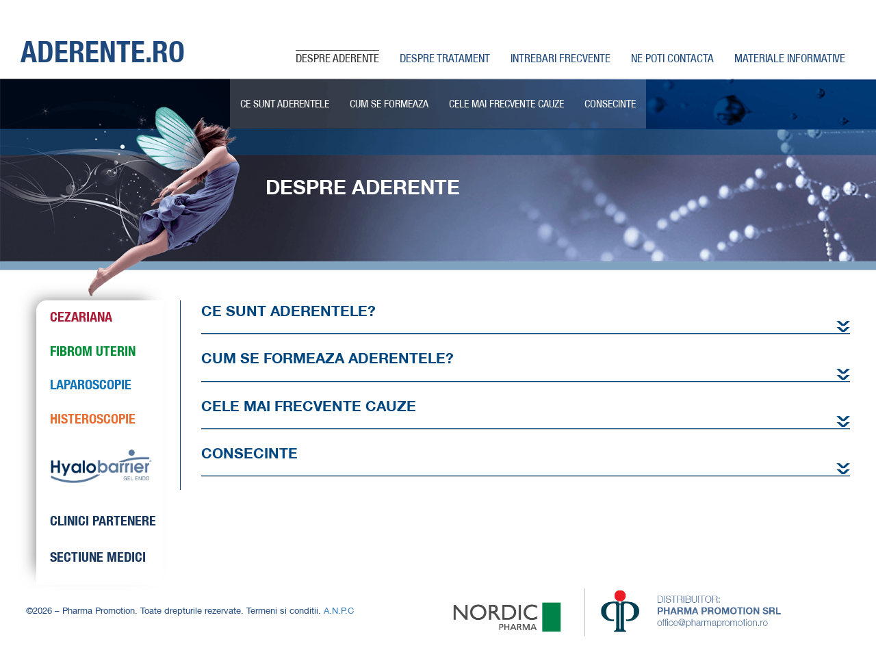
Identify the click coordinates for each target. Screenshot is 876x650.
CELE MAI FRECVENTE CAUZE (506, 103)
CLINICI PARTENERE (103, 520)
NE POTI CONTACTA (672, 58)
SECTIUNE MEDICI (98, 556)
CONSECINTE (610, 103)
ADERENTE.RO (103, 51)
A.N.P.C (339, 610)
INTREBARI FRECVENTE (560, 58)
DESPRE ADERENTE (337, 58)
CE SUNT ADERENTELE (284, 103)
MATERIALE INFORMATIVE (789, 58)
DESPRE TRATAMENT (445, 58)
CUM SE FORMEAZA (389, 103)
